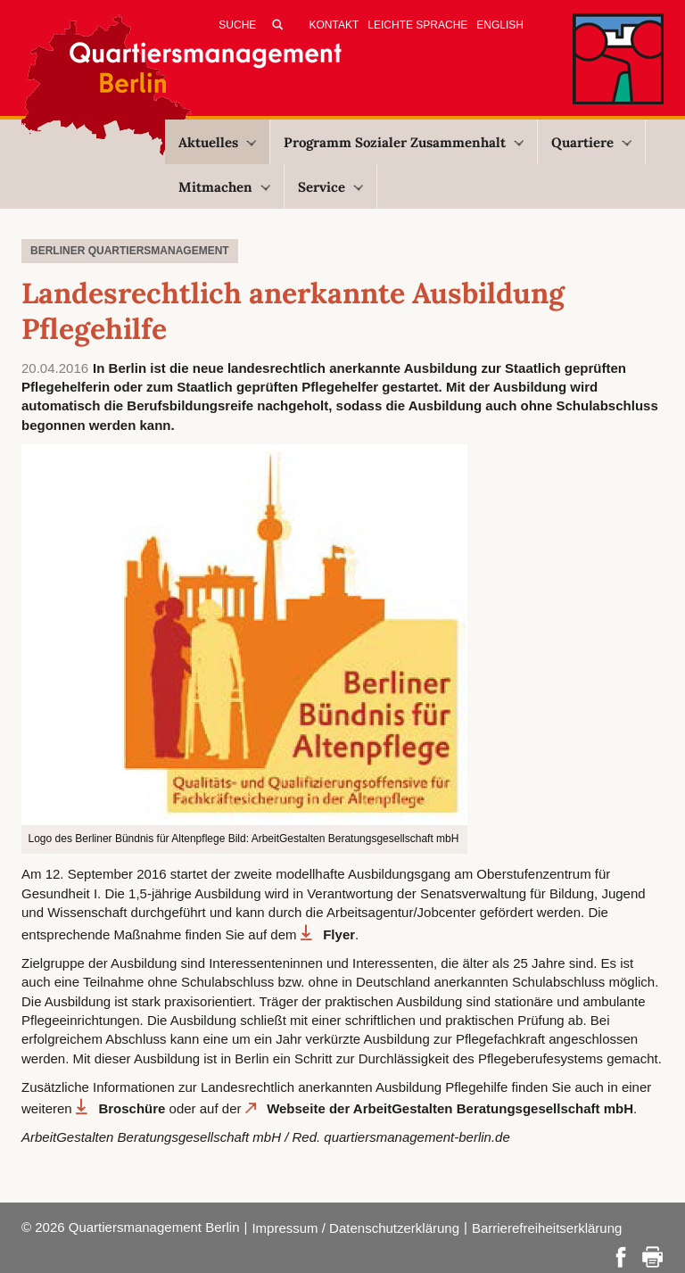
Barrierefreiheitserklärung (547, 1228)
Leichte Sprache (417, 25)
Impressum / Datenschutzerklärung (355, 1228)
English (500, 25)
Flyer (339, 934)
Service (330, 186)
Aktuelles (217, 142)
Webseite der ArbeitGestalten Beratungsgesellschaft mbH (450, 1108)
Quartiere (591, 142)
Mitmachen (224, 186)
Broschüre (131, 1108)
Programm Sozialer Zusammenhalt (404, 142)
